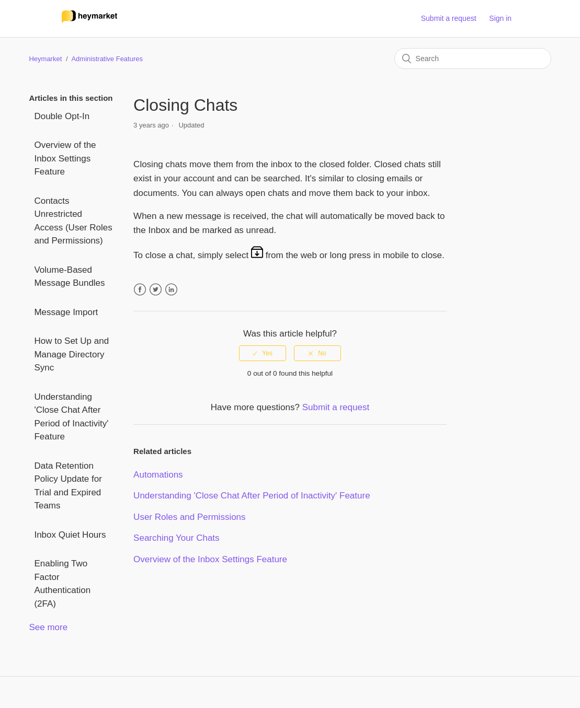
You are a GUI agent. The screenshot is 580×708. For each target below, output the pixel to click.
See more (48, 627)
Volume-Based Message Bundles (69, 276)
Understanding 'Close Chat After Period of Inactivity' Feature (71, 417)
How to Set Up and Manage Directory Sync (71, 354)
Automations (158, 475)
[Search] (472, 58)
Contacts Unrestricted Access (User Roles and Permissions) (73, 221)
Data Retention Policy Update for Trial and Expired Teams (67, 486)
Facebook (139, 289)
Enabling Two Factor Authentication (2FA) (62, 584)
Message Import (66, 312)
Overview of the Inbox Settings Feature (65, 158)
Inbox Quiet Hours (70, 535)
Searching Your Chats (176, 538)
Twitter (155, 289)
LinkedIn (171, 289)
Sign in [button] (500, 18)
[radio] (262, 353)
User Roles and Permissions (189, 517)
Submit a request (448, 18)
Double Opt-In (61, 116)
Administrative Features (107, 59)
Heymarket (45, 59)
